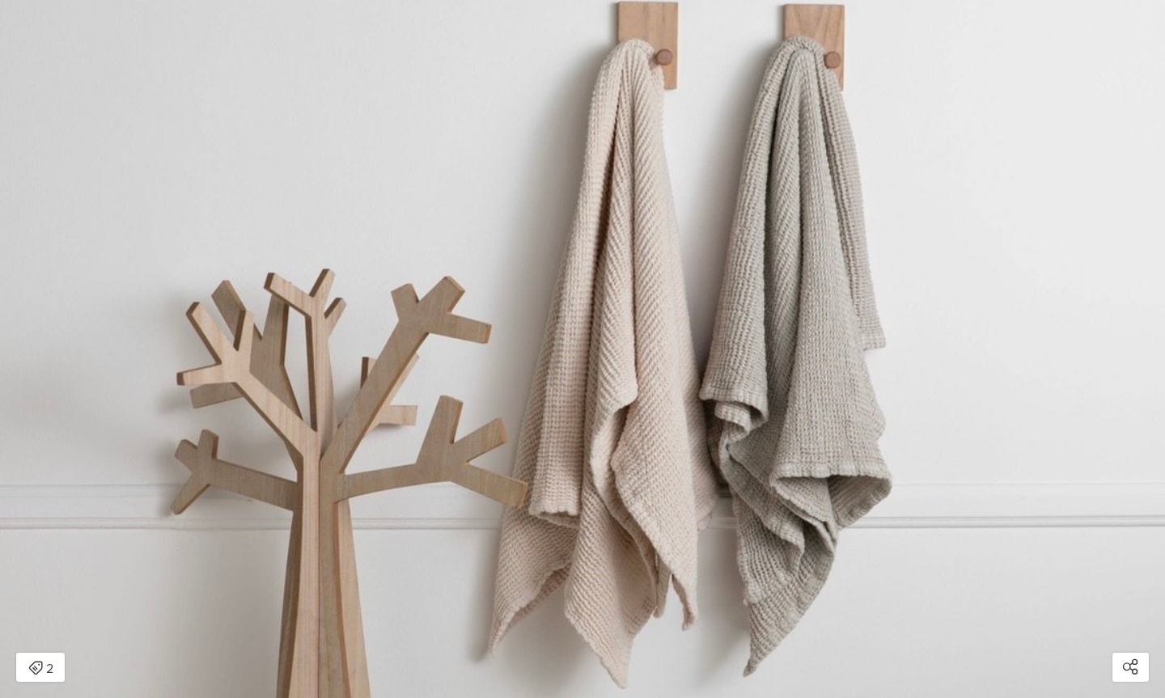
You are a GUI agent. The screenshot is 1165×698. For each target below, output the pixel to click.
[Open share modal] (1130, 667)
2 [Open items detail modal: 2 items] (40, 669)
